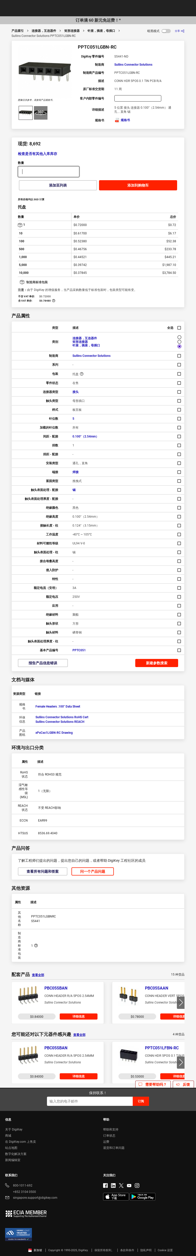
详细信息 (78, 1016)
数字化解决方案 (16, 1154)
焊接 (75, 472)
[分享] (180, 31)
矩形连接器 (72, 31)
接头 (75, 392)
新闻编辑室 (12, 1160)
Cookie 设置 (165, 1250)
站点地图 (11, 1148)
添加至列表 (58, 185)
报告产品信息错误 (43, 663)
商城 (8, 1135)
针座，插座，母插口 (101, 31)
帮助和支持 (110, 1129)
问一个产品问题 (92, 871)
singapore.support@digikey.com (31, 1198)
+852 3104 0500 (20, 1192)
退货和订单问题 (114, 1148)
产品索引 (17, 31)
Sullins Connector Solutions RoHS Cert (61, 717)
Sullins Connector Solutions (133, 64)
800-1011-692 (18, 1185)
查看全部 (38, 975)
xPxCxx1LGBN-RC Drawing (54, 733)
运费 (106, 1142)
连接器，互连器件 (44, 31)
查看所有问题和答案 (43, 871)
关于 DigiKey (13, 1129)
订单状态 (109, 1135)
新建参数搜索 (156, 663)
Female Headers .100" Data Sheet (57, 706)
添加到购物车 (138, 185)
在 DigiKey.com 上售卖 (20, 1142)
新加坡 (35, 1250)
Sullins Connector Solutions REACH (59, 722)
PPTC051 (79, 650)
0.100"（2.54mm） (85, 436)
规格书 (122, 120)
